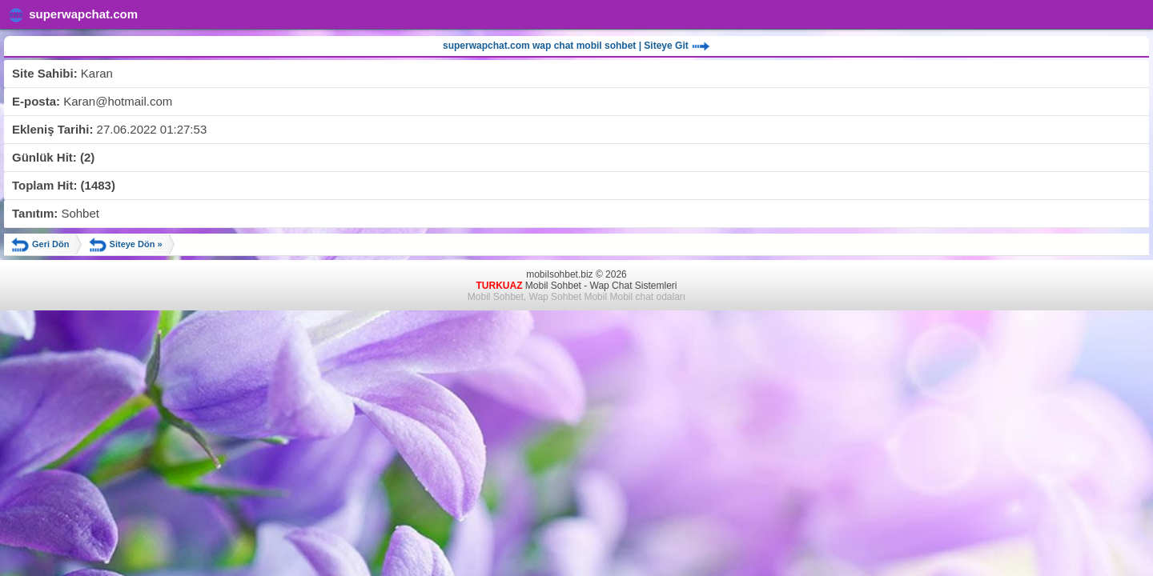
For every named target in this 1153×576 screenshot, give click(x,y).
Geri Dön (40, 244)
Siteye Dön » (125, 244)
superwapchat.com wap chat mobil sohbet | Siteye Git (576, 46)
